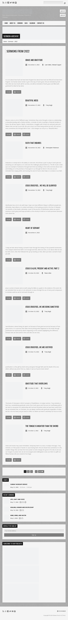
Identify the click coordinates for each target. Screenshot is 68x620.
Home (5, 41)
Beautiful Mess (31, 100)
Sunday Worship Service (18, 484)
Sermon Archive (11, 36)
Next (41, 471)
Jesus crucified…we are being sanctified (42, 306)
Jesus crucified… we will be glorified (40, 185)
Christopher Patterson (52, 148)
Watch (17, 92)
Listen (26, 134)
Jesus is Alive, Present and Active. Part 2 (42, 268)
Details (9, 92)
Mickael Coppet (56, 65)
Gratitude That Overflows (36, 383)
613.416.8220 (62, 611)
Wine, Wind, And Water (18, 515)
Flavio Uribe (47, 273)
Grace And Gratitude (34, 59)
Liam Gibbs (48, 65)
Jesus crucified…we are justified (39, 347)
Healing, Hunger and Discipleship (22, 507)
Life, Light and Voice (17, 499)
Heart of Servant (32, 227)
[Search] (53, 2)
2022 (16, 41)
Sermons (10, 41)
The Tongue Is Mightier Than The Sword (41, 425)
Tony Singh (49, 105)
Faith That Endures (33, 142)
